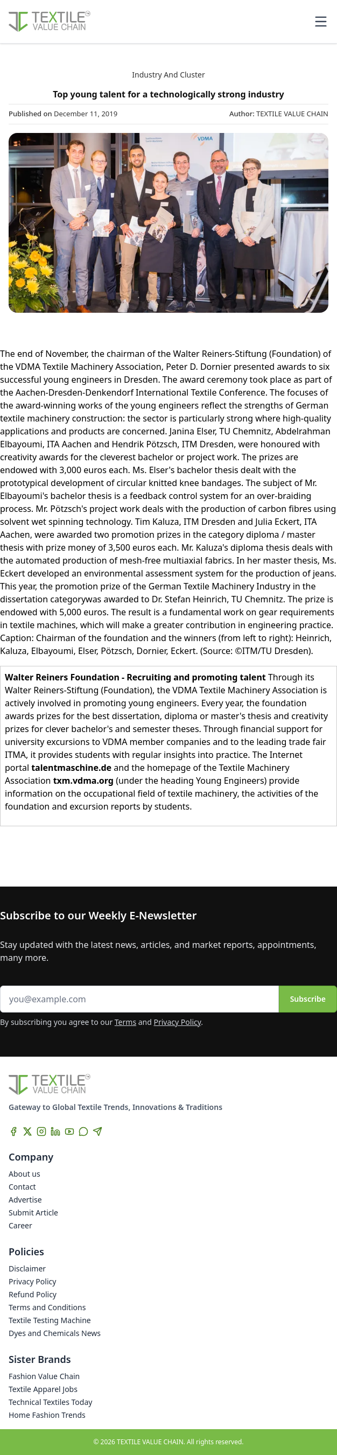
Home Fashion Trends (47, 1415)
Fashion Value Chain (44, 1376)
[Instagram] (41, 1131)
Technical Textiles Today (50, 1402)
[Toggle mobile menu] (320, 21)
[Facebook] (13, 1131)
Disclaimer (27, 1268)
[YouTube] (69, 1131)
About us (24, 1174)
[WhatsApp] (83, 1131)
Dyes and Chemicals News (55, 1333)
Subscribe (308, 999)
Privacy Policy (177, 1022)
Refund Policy (33, 1294)
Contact (22, 1187)
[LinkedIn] (55, 1131)
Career (20, 1225)
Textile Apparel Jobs (43, 1389)
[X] (27, 1131)
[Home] (49, 21)
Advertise (25, 1199)
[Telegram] (97, 1131)
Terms (125, 1022)
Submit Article (33, 1212)
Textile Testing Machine (50, 1320)
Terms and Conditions (47, 1307)
